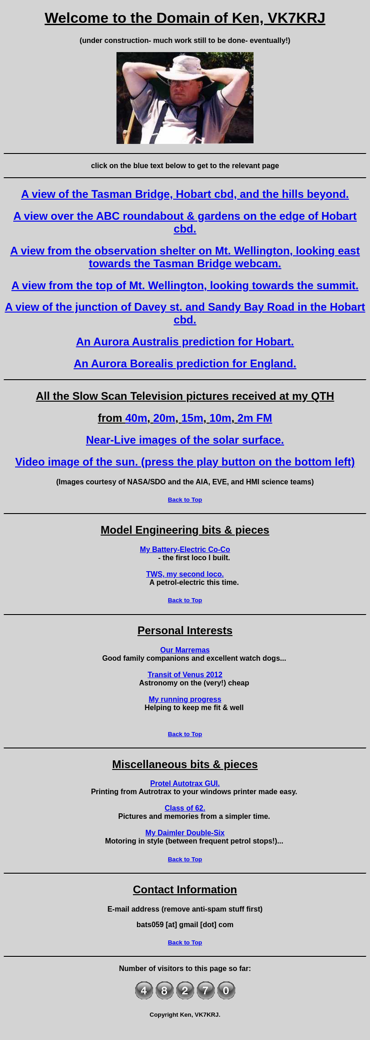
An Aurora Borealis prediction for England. (185, 363)
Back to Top (185, 499)
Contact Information (185, 889)
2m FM (255, 418)
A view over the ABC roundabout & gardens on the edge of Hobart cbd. (185, 222)
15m (192, 418)
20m (164, 418)
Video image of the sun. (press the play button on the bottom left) (185, 462)
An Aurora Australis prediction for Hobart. (185, 341)
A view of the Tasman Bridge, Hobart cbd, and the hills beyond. (185, 194)
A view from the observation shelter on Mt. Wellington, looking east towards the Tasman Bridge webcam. (184, 257)
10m (220, 418)
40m (136, 418)
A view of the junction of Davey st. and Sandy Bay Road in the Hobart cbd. (185, 313)
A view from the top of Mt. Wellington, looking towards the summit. (185, 285)
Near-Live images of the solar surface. (185, 440)
